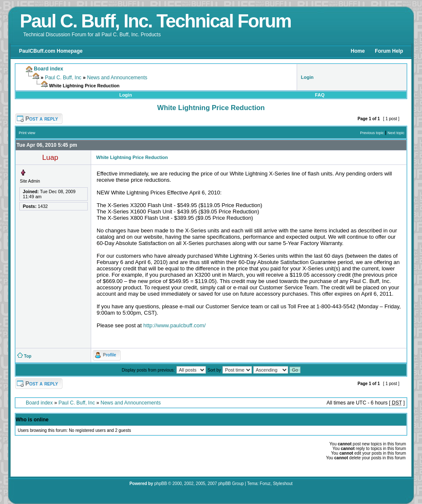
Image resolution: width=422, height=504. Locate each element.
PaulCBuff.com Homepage (51, 51)
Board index (39, 403)
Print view (27, 133)
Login (125, 94)
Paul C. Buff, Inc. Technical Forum (155, 21)
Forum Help (389, 51)
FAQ (320, 94)
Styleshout (283, 483)
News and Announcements (117, 78)
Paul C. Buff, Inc (63, 78)
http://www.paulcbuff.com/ (174, 325)
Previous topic (372, 133)
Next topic (395, 133)
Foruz (265, 483)
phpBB (160, 483)
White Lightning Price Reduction (211, 107)
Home (358, 51)
